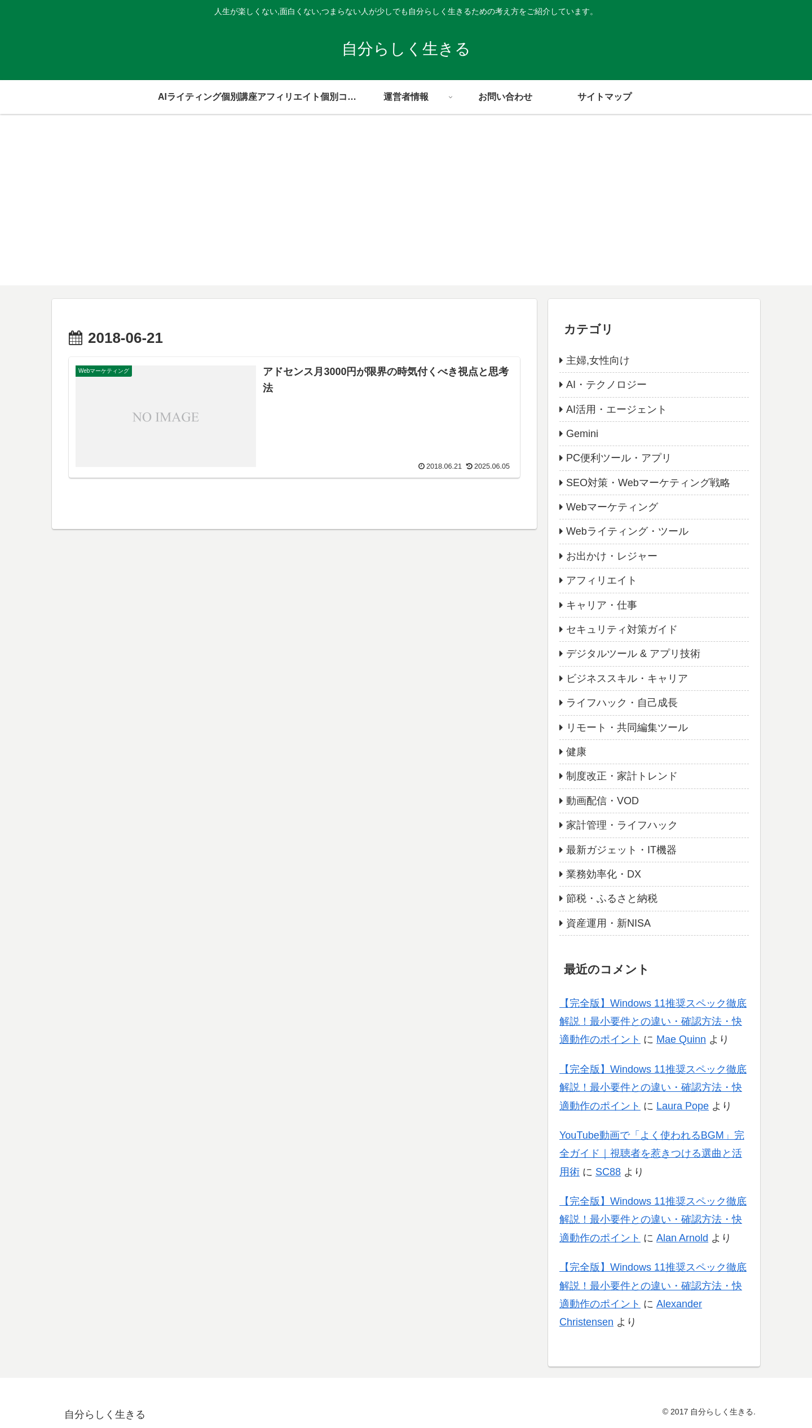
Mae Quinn (681, 1039)
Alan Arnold (682, 1238)
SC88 (608, 1172)
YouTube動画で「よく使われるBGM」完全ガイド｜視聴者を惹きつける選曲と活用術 (651, 1154)
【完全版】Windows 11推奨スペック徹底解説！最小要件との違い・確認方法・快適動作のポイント (653, 1022)
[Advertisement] (406, 206)
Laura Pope (682, 1106)
